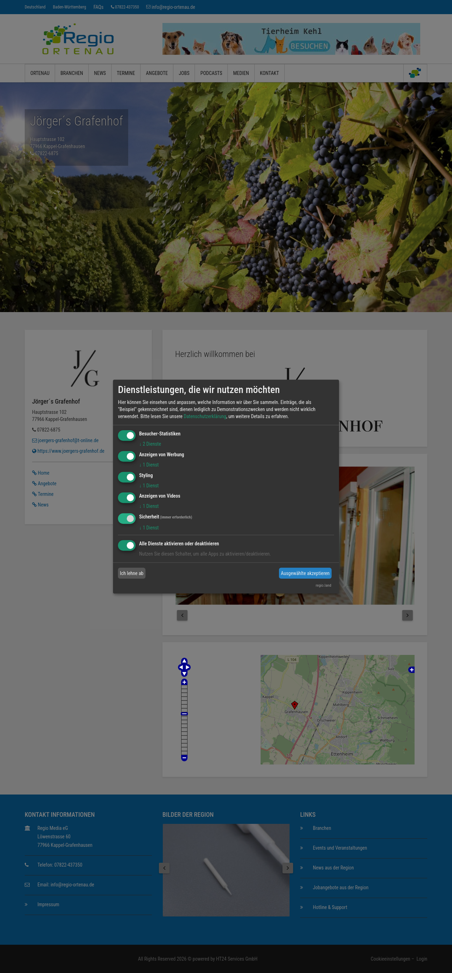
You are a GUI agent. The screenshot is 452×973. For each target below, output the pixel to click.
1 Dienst (149, 465)
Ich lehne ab (132, 573)
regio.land (323, 585)
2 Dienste (150, 444)
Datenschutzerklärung (205, 416)
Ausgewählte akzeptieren (305, 573)
